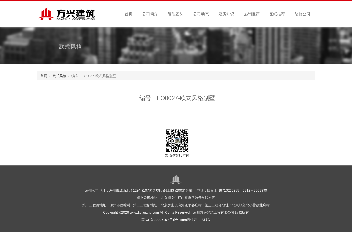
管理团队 (175, 14)
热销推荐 (252, 14)
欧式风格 (59, 76)
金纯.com (180, 220)
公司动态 (201, 14)
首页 (128, 14)
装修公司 (302, 14)
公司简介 (150, 14)
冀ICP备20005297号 (157, 220)
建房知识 (226, 14)
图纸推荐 (277, 14)
